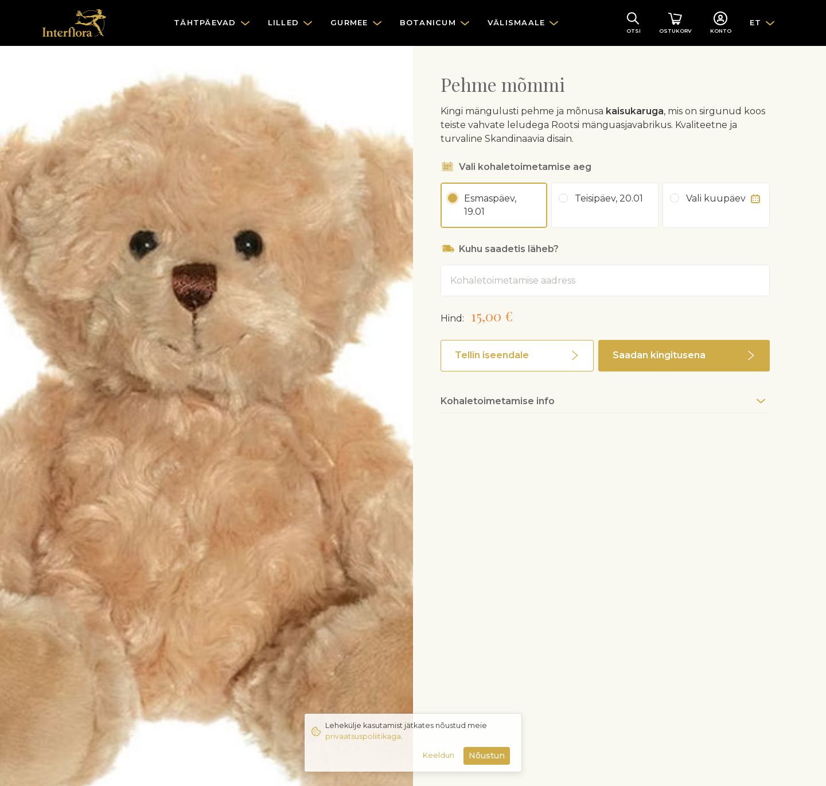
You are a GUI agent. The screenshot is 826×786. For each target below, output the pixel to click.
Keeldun (438, 755)
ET (756, 22)
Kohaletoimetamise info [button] (498, 401)
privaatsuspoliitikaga (363, 736)
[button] (517, 355)
